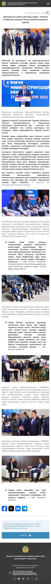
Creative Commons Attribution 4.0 (24, 573)
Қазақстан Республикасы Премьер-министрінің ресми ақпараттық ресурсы (25, 553)
